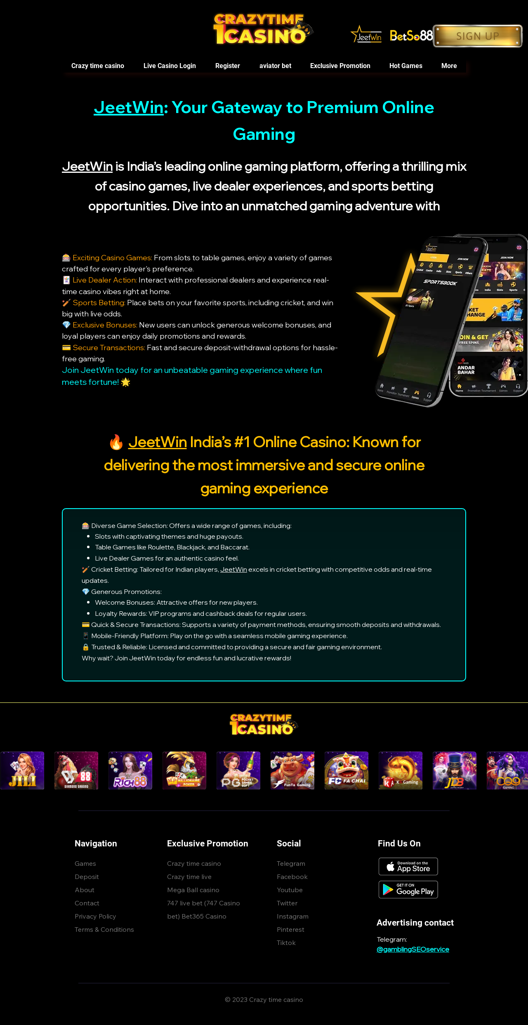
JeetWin (129, 107)
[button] (405, 66)
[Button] (477, 36)
